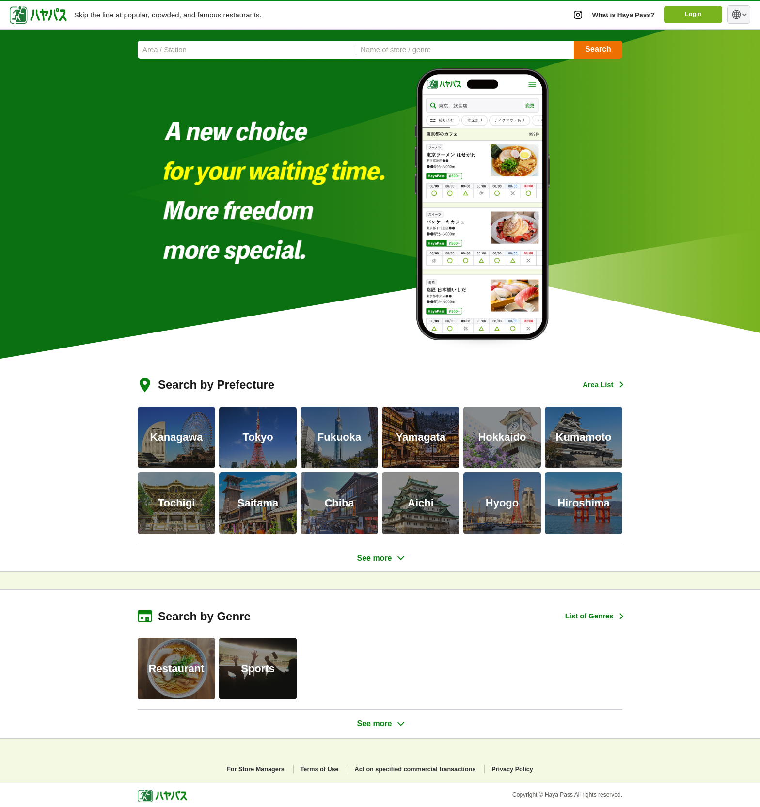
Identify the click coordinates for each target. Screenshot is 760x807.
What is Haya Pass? (619, 14)
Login (692, 14)
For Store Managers (244, 769)
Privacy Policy (524, 769)
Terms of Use (313, 769)
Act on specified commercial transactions (418, 769)
